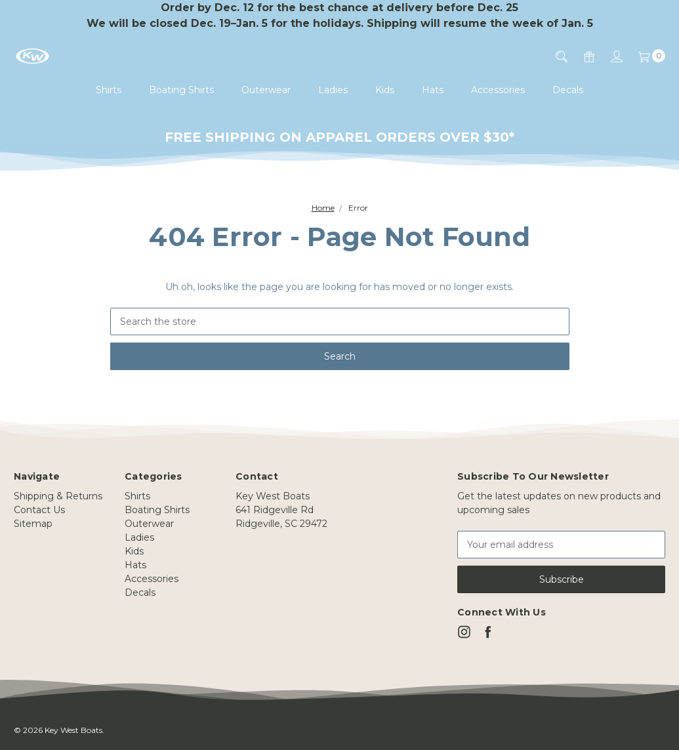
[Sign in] (609, 56)
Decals (567, 90)
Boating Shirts (181, 90)
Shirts (108, 90)
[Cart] (644, 56)
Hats (432, 90)
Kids (384, 90)
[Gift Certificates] (581, 56)
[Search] (553, 56)
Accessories (498, 90)
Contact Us (39, 510)
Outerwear (266, 90)
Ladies (333, 90)
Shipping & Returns (58, 496)
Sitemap (33, 524)
